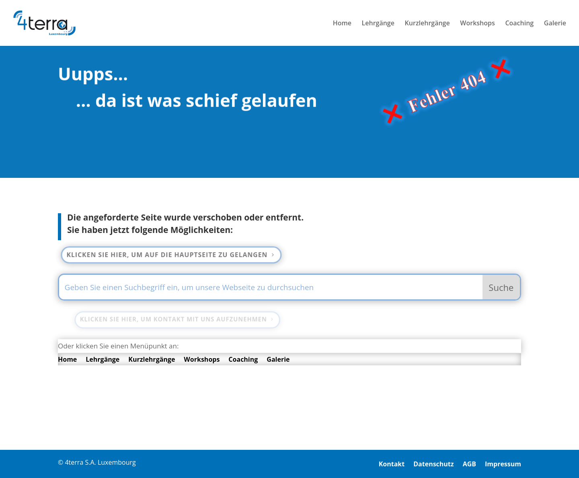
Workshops (477, 23)
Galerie (555, 23)
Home (342, 23)
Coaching (519, 23)
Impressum (503, 464)
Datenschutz (433, 464)
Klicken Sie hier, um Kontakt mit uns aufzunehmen (175, 319)
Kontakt (392, 464)
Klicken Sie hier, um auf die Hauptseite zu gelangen (169, 254)
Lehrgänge (378, 23)
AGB (469, 464)
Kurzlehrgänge (427, 23)
